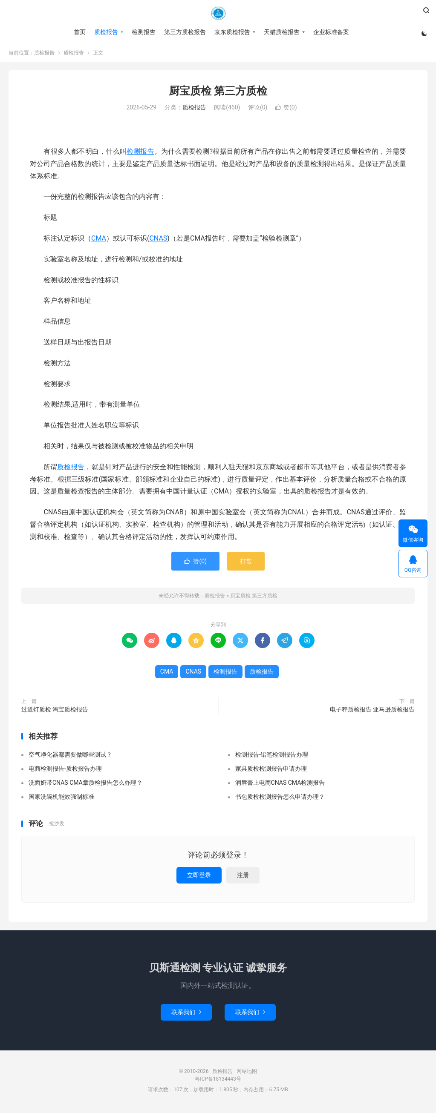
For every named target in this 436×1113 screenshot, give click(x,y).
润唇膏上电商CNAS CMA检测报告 (280, 784)
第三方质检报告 (184, 32)
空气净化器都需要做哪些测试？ (70, 756)
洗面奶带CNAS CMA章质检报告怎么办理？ (85, 784)
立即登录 (199, 877)
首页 (79, 32)
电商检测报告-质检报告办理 (65, 770)
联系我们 (186, 1014)
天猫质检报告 (281, 32)
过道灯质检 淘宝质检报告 (54, 711)
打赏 (246, 563)
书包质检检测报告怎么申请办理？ (280, 798)
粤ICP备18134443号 (218, 1081)
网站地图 (247, 1073)
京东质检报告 (232, 32)
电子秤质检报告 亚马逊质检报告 (372, 711)
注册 (243, 877)
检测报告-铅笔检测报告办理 (272, 756)
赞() (286, 109)
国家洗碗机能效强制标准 (61, 798)
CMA (98, 240)
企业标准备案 (331, 32)
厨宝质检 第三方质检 (218, 93)
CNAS (158, 240)
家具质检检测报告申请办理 (271, 770)
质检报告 (218, 13)
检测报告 (143, 32)
